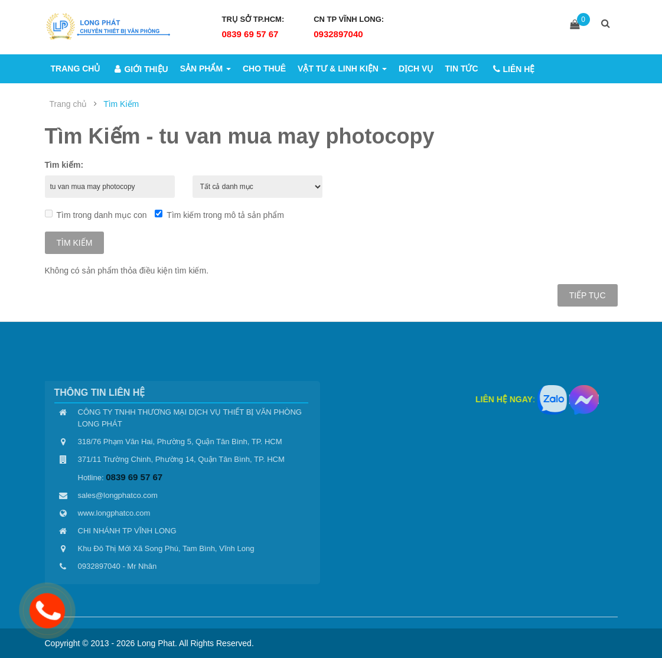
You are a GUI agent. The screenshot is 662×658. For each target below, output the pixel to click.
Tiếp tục (587, 295)
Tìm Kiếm (121, 104)
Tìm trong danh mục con (96, 215)
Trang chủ (68, 104)
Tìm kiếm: (64, 165)
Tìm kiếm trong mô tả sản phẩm (219, 215)
